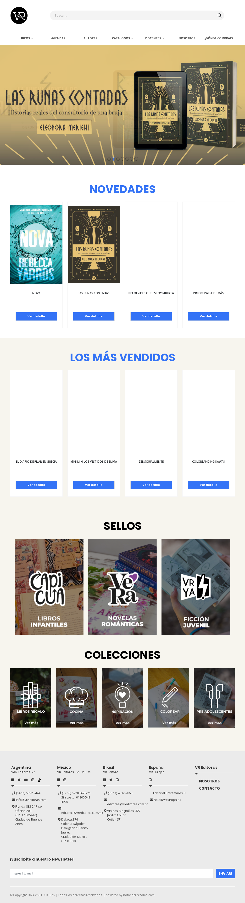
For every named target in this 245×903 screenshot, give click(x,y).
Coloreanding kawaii (208, 462)
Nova (36, 293)
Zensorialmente (151, 462)
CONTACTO (209, 788)
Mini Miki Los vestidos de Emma (94, 462)
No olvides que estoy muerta (151, 293)
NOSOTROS (186, 38)
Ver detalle (36, 316)
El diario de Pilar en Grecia (36, 462)
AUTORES (90, 38)
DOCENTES (153, 38)
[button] (109, 159)
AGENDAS (58, 38)
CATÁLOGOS (121, 38)
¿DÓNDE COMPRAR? (218, 38)
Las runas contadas (94, 293)
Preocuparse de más (208, 293)
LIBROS (24, 38)
